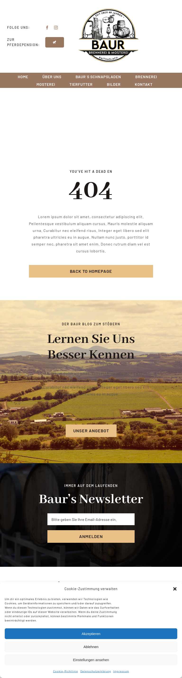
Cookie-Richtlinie (65, 671)
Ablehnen (90, 647)
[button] (175, 589)
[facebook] (47, 27)
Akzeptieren (91, 634)
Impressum (121, 671)
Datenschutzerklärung (95, 671)
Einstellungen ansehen (91, 660)
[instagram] (56, 27)
